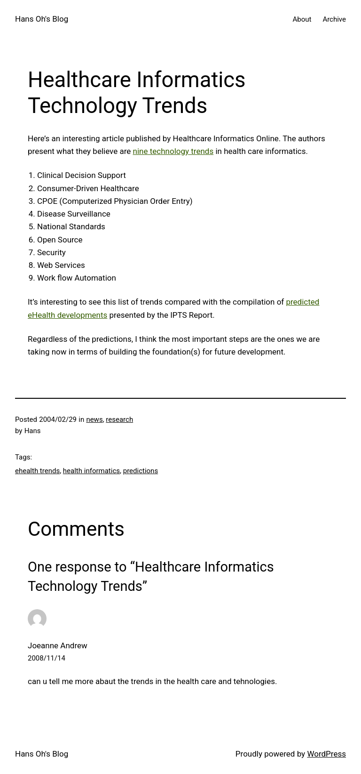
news (94, 419)
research (119, 419)
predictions (140, 471)
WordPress (326, 753)
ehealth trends (37, 471)
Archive (334, 19)
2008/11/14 (46, 658)
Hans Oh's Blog (41, 19)
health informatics (91, 471)
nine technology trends (173, 151)
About (301, 19)
